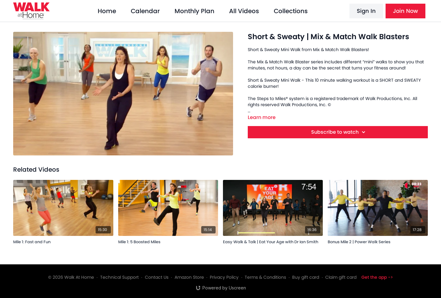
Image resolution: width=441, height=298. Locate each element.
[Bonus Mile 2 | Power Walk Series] (378, 241)
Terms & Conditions (265, 277)
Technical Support (119, 277)
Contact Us (156, 277)
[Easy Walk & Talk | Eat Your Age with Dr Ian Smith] (273, 241)
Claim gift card (340, 277)
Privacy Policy (224, 277)
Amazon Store (189, 277)
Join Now (405, 11)
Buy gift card (305, 277)
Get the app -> (377, 277)
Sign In (366, 11)
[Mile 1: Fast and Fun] (63, 241)
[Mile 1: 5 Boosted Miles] (168, 241)
